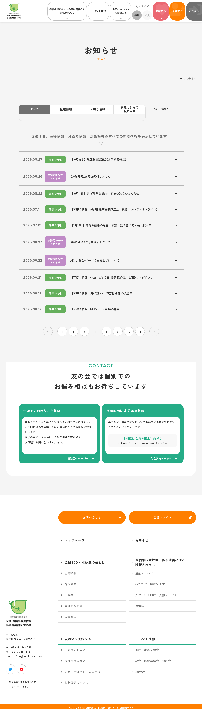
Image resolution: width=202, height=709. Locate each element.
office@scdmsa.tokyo (28, 653)
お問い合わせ (92, 514)
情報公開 (71, 581)
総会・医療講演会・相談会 (153, 658)
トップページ (75, 537)
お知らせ (142, 537)
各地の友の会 (74, 603)
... (128, 325)
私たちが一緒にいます (150, 581)
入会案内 (71, 614)
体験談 (139, 603)
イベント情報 (98, 11)
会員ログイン (162, 514)
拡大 (147, 15)
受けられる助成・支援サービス (156, 592)
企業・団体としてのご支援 (83, 669)
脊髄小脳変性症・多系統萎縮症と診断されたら (67, 11)
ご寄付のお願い (75, 647)
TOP (179, 78)
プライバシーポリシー (20, 683)
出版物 (69, 592)
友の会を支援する (78, 636)
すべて (34, 109)
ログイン (194, 11)
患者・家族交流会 (147, 647)
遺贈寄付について (77, 658)
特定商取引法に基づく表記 (22, 678)
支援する (161, 11)
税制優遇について (77, 679)
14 (140, 325)
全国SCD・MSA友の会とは (120, 11)
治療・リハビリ (145, 570)
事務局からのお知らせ (129, 109)
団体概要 (71, 570)
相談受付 (141, 669)
